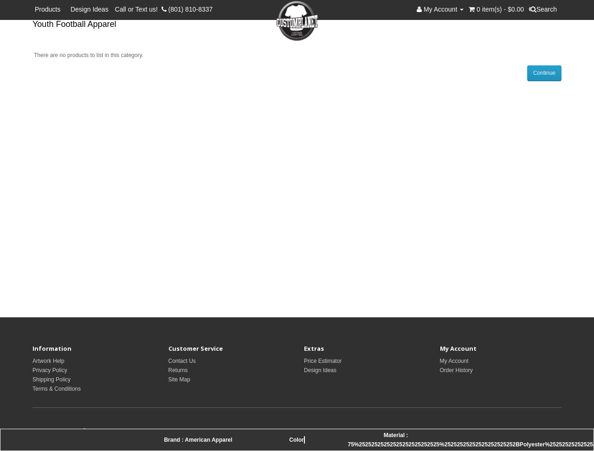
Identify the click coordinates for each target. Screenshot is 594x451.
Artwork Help (48, 361)
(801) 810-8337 (187, 9)
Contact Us (182, 361)
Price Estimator (323, 361)
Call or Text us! (138, 9)
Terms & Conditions (56, 389)
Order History (456, 370)
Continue (544, 73)
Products (49, 9)
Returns (178, 370)
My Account (454, 361)
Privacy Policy (49, 370)
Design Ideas (90, 9)
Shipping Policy (51, 379)
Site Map (179, 379)
